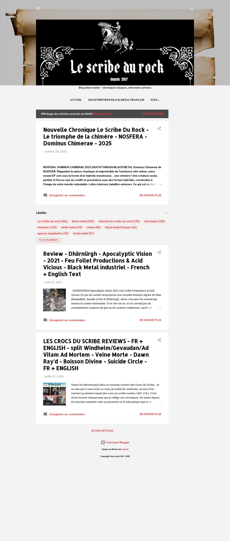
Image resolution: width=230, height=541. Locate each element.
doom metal (80, 308)
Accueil (76, 100)
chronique (150, 296)
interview (43, 302)
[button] (159, 129)
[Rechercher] (192, 9)
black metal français (118, 302)
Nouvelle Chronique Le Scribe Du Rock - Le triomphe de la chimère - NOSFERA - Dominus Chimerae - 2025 (96, 136)
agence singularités (50, 308)
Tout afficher (152, 113)
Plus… (155, 100)
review (91, 302)
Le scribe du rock (49, 296)
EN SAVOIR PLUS (150, 270)
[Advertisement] (182, 163)
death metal (68, 302)
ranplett (125, 524)
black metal (79, 296)
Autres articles (102, 506)
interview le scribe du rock (115, 296)
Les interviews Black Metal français (116, 100)
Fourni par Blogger (115, 517)
